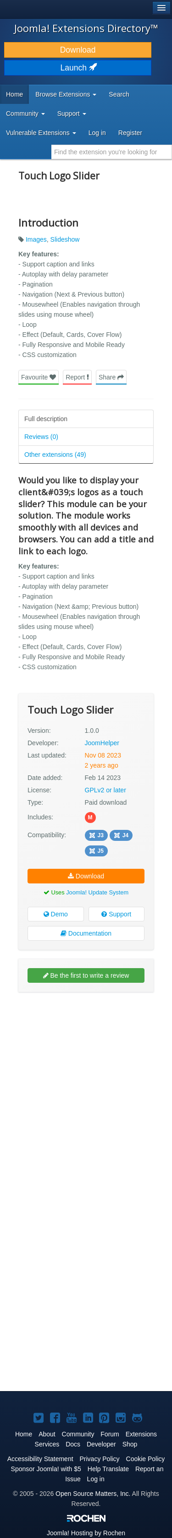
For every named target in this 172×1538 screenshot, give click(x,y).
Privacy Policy (99, 1458)
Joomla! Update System (97, 892)
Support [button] (71, 113)
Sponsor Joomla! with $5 (46, 1469)
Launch (78, 67)
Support (116, 914)
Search (119, 94)
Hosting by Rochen (86, 1533)
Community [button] (25, 113)
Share (111, 377)
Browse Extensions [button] (65, 94)
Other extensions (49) (55, 454)
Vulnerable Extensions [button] (41, 132)
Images (36, 239)
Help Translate (108, 1469)
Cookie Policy (145, 1458)
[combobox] (111, 152)
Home (14, 94)
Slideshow (65, 239)
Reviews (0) (41, 436)
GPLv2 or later (105, 790)
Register (130, 132)
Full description (45, 418)
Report (77, 377)
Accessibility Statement (40, 1458)
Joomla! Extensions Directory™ (86, 28)
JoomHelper (102, 743)
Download (78, 49)
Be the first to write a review (86, 975)
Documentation (86, 933)
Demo (56, 914)
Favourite (38, 377)
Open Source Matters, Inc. (92, 1493)
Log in (97, 132)
